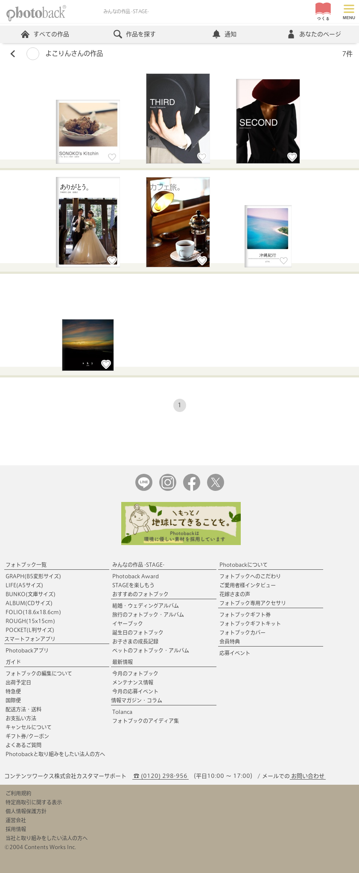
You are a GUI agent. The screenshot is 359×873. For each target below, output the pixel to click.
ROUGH (30, 621)
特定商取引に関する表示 (34, 802)
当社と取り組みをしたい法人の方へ (47, 838)
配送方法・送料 (23, 709)
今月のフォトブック (135, 673)
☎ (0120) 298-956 (160, 776)
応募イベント (234, 652)
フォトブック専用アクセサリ (252, 603)
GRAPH (33, 576)
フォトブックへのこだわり (250, 576)
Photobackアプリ (27, 650)
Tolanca (122, 711)
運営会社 (16, 820)
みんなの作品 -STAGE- (138, 564)
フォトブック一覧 (26, 564)
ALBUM (29, 603)
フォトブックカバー (242, 632)
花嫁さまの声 (234, 594)
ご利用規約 (18, 793)
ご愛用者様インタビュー (247, 585)
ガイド (13, 661)
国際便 (13, 700)
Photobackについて (243, 564)
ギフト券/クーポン (27, 736)
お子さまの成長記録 (135, 641)
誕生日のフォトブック (137, 632)
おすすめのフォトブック (140, 594)
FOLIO (33, 612)
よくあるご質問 (23, 745)
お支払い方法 (21, 718)
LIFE (24, 585)
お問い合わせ (307, 776)
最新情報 (122, 661)
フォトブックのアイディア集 (145, 720)
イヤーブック (127, 623)
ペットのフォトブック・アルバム (150, 650)
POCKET (30, 629)
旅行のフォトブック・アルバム (148, 614)
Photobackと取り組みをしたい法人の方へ (55, 754)
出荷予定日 (18, 682)
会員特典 (229, 641)
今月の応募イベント (135, 691)
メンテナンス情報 (132, 682)
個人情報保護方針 (26, 811)
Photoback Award (135, 576)
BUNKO (30, 594)
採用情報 (16, 829)
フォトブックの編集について (39, 673)
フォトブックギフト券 (245, 614)
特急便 (13, 691)
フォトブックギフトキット (250, 623)
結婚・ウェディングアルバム (145, 605)
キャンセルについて (29, 727)
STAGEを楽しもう (133, 585)
